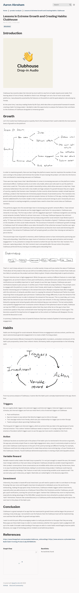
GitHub (5, 585)
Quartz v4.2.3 (16, 583)
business (8, 26)
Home (5, 10)
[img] (70, 5)
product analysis (16, 10)
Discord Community (16, 585)
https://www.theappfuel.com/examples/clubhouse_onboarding (25, 539)
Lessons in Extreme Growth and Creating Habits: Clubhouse (44, 10)
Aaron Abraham (13, 4)
